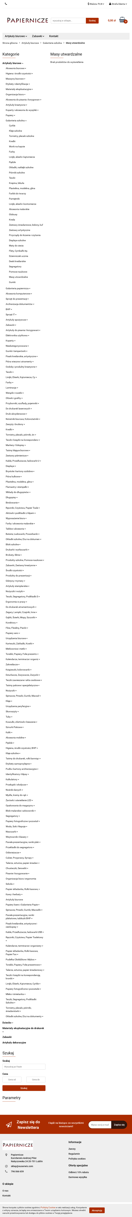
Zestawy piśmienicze (17, 455)
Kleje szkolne (15, 130)
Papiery (10, 115)
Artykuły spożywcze (17, 319)
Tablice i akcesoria (16, 528)
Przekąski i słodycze (17, 784)
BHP (9, 309)
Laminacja (12, 387)
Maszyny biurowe (15, 78)
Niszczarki (12, 831)
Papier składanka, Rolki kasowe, (23, 889)
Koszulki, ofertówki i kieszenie (21, 722)
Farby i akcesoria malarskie (20, 523)
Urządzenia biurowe (17, 638)
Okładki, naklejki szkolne (21, 167)
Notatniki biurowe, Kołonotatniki (23, 419)
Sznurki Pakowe (15, 727)
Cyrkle (12, 125)
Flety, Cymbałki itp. (18, 251)
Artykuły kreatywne (16, 105)
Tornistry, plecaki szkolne (21, 136)
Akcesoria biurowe (16, 68)
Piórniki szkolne (17, 172)
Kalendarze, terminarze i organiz (23, 659)
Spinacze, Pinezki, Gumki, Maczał (23, 695)
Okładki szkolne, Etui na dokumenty (24, 1016)
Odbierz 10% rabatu (79, 1172)
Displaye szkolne (17, 240)
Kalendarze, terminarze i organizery (24, 945)
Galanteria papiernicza (18, 288)
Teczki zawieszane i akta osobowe (24, 680)
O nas (5, 1190)
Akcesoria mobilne (16, 737)
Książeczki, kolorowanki (19, 669)
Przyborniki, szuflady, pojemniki (22, 403)
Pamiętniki (14, 198)
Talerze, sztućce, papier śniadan (23, 863)
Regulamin (74, 1154)
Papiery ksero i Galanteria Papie (23, 904)
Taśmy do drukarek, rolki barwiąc (23, 758)
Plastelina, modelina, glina (22, 188)
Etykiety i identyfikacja (18, 84)
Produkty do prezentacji (19, 575)
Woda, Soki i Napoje (16, 826)
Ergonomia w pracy (16, 601)
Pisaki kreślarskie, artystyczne (22, 356)
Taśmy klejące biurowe (18, 450)
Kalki (9, 732)
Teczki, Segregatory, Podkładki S (23, 596)
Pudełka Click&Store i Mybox (21, 959)
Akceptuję (97, 1210)
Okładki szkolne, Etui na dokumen (23, 539)
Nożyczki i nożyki (15, 591)
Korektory (12, 622)
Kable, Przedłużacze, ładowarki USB (25, 932)
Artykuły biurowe (16, 36)
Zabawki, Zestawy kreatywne (21, 565)
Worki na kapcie (17, 146)
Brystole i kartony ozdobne (20, 471)
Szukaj (23, 1088)
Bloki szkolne (13, 544)
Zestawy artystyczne (19, 230)
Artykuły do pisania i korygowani (23, 330)
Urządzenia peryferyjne (18, 706)
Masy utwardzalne (18, 277)
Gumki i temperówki (16, 351)
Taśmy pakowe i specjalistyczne (23, 685)
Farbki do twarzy (17, 193)
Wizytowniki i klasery (17, 837)
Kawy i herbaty (14, 894)
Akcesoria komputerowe (19, 293)
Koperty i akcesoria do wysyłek (22, 110)
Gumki (12, 282)
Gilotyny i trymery (15, 581)
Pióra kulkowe (14, 476)
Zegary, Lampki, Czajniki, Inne (21, 612)
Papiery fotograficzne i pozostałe (23, 989)
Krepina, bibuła (16, 183)
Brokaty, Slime (14, 555)
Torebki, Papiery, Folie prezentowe (24, 964)
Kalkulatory (12, 779)
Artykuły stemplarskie (17, 586)
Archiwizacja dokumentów (20, 304)
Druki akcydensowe (16, 413)
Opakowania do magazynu (20, 805)
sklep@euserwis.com (22, 1166)
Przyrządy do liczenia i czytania (25, 235)
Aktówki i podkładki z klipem (21, 513)
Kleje (9, 701)
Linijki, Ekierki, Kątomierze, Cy (21, 377)
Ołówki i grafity (14, 398)
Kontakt (53, 36)
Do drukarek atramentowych (21, 607)
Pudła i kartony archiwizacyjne (22, 769)
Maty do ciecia (16, 245)
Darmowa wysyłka (78, 1177)
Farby (12, 151)
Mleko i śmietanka (16, 994)
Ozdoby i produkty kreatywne (21, 366)
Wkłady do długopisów (18, 492)
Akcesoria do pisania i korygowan (23, 99)
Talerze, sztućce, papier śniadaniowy (25, 970)
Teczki (12, 178)
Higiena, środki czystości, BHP (22, 748)
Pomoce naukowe (18, 271)
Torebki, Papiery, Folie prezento (22, 654)
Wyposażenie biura (16, 518)
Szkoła (10, 884)
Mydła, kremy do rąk (17, 795)
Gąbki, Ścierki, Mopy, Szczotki (21, 617)
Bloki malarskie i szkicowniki (21, 810)
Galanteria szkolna (16, 120)
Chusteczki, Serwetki (17, 868)
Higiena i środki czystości (19, 73)
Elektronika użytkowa (17, 335)
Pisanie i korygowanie (17, 873)
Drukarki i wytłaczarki (17, 549)
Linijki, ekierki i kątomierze (22, 157)
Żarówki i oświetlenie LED (19, 800)
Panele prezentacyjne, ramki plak (23, 842)
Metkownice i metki (16, 648)
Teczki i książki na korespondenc (23, 440)
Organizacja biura (16, 94)
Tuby (9, 716)
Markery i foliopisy (16, 445)
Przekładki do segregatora (20, 847)
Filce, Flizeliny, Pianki (17, 628)
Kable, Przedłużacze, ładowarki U (23, 460)
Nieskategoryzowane (17, 346)
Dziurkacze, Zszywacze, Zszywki (23, 675)
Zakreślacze (13, 664)
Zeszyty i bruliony (15, 424)
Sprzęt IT (11, 314)
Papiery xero (13, 633)
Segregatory (15, 266)
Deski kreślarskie (17, 261)
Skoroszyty (12, 711)
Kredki (12, 141)
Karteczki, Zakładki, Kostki (20, 643)
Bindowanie (12, 502)
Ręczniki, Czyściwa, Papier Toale (23, 508)
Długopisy (12, 497)
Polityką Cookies (48, 1207)
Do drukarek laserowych (19, 408)
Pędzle (12, 162)
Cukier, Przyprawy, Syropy (20, 857)
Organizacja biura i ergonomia (21, 878)
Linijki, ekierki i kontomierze (22, 204)
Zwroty (72, 1149)
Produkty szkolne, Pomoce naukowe (25, 560)
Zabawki (38, 36)
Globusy (13, 214)
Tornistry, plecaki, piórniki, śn (21, 434)
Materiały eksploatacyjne (19, 89)
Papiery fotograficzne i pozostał (23, 821)
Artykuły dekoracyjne (14, 1042)
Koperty (11, 340)
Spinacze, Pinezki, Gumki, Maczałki (24, 910)
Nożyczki (11, 690)
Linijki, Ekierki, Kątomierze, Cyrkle (23, 983)
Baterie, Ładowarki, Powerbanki (23, 534)
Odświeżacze (13, 852)
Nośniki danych (14, 790)
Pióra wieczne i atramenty (20, 361)
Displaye (11, 466)
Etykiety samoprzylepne (19, 763)
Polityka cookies (77, 1158)
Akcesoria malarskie (19, 209)
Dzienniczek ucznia (18, 256)
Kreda (12, 219)
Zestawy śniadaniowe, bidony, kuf (26, 225)
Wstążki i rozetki (15, 393)
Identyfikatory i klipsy (17, 774)
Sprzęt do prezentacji (17, 299)
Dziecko (7, 1022)
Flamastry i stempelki (17, 487)
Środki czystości (15, 570)
